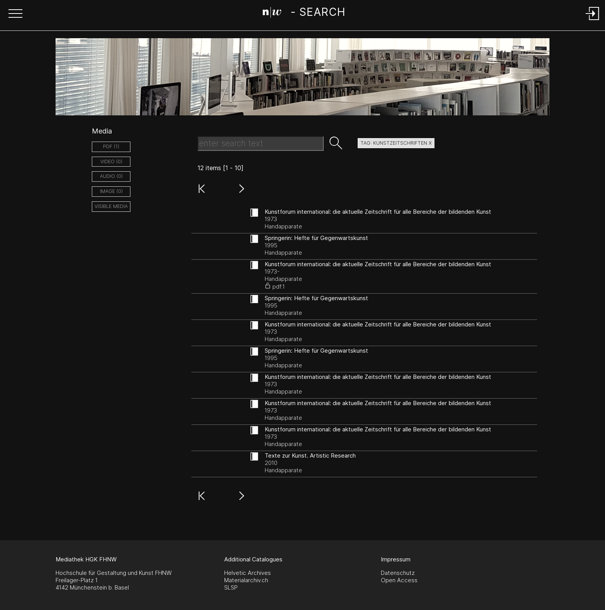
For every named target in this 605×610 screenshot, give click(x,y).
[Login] (592, 20)
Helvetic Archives (247, 572)
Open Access (399, 580)
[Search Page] (304, 13)
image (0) (111, 191)
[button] (15, 14)
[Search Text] (261, 143)
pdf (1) (111, 146)
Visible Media (111, 206)
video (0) (111, 161)
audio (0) (111, 176)
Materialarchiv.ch (246, 580)
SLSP (231, 587)
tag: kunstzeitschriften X (396, 143)
